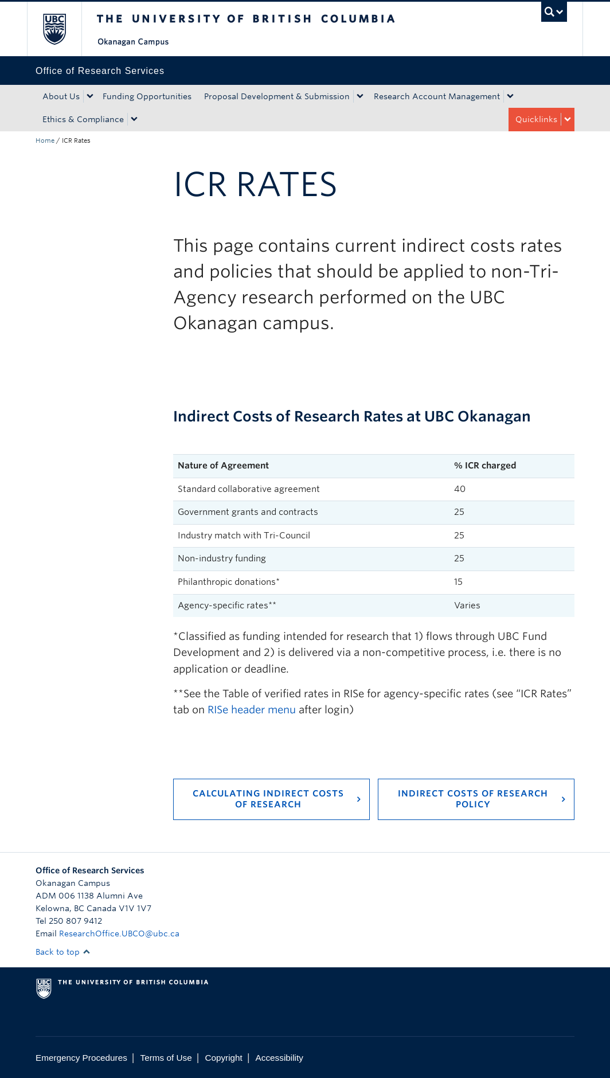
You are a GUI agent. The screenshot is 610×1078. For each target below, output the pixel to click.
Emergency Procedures (81, 1058)
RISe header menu (252, 710)
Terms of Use (166, 1058)
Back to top (63, 951)
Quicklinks (536, 119)
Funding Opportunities (147, 96)
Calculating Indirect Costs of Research (268, 799)
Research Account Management (437, 96)
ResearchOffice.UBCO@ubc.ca (119, 933)
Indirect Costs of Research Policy (473, 799)
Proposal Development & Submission (277, 96)
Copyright (223, 1058)
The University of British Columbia (63, 29)
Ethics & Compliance (83, 119)
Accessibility (279, 1058)
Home (45, 140)
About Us (61, 96)
